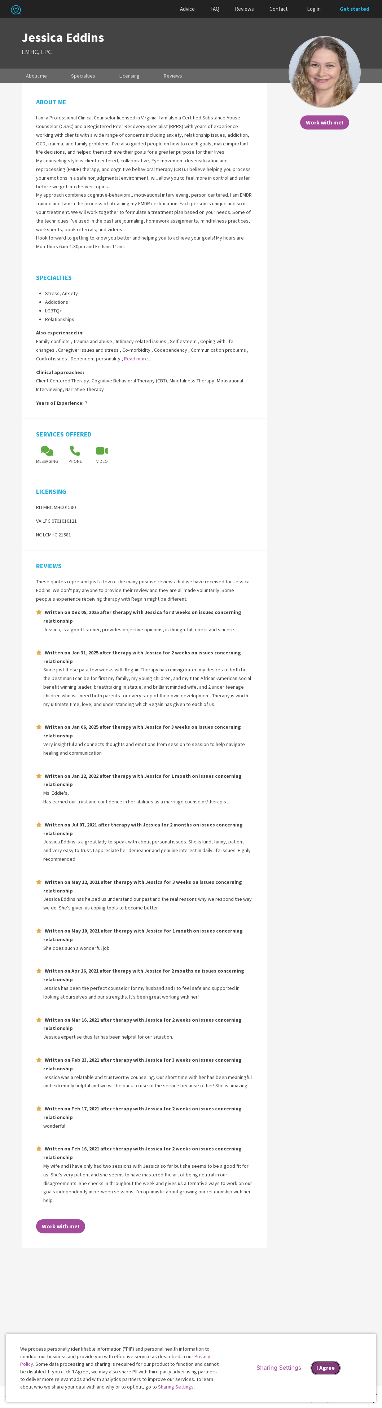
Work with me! (324, 122)
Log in (314, 8)
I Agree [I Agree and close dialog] (325, 1367)
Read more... (137, 358)
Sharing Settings (176, 1386)
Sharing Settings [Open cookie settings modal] (278, 1367)
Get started (354, 8)
